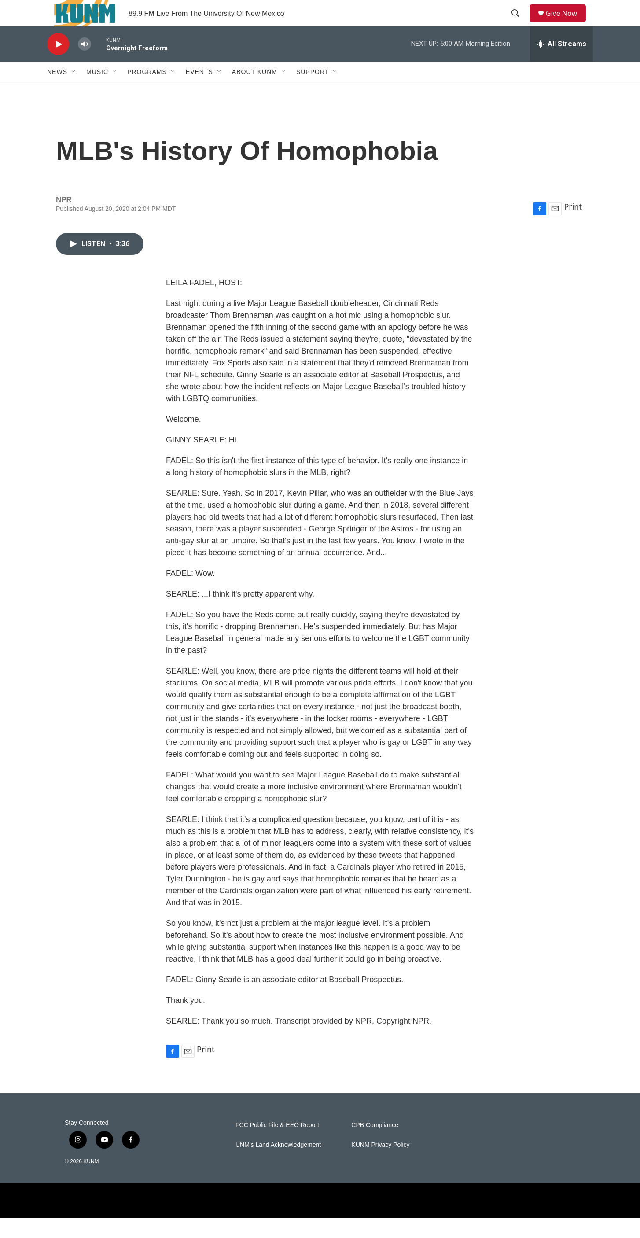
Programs (147, 91)
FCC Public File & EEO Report (277, 1145)
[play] (58, 64)
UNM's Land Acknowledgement (278, 1164)
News (57, 91)
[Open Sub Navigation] (73, 91)
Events (199, 91)
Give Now (566, 23)
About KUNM (254, 91)
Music (97, 91)
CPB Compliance (374, 1145)
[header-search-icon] (518, 23)
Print (573, 226)
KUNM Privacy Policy (380, 1164)
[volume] (84, 64)
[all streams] (561, 63)
